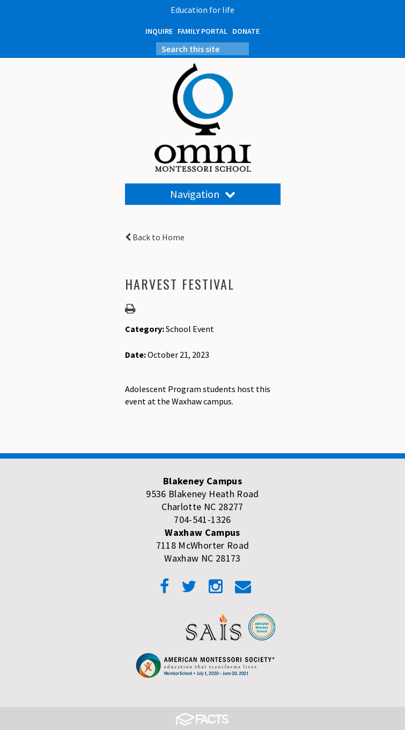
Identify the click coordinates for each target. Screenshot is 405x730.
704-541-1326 (202, 519)
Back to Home (155, 237)
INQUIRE (159, 31)
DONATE (246, 31)
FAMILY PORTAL (202, 31)
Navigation (202, 194)
